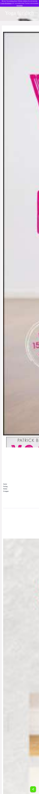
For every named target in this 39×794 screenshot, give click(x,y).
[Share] (33, 789)
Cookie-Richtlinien (5, 3)
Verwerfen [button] (19, 5)
